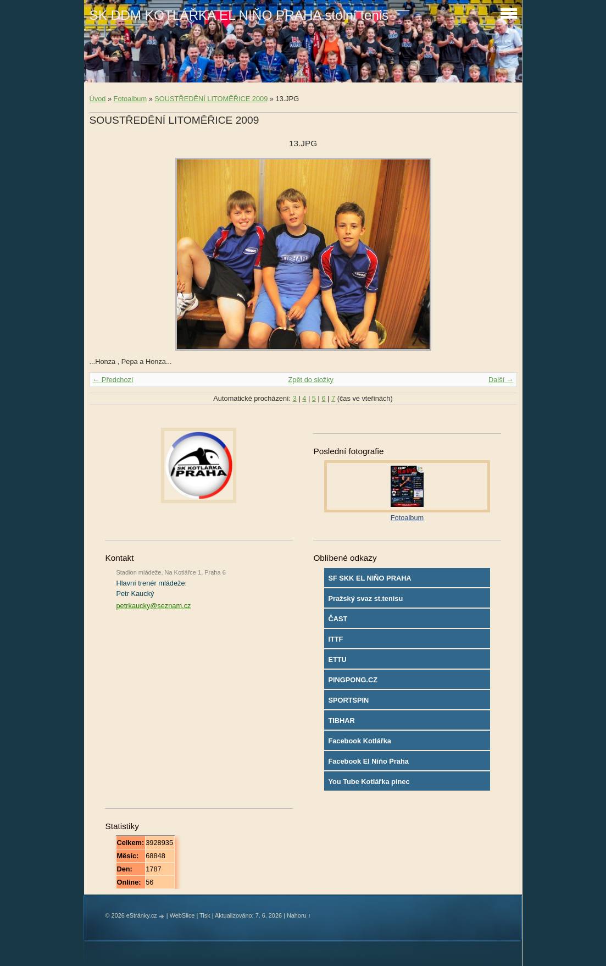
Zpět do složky (310, 380)
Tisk (204, 915)
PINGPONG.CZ (352, 680)
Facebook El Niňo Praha (368, 761)
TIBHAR (341, 720)
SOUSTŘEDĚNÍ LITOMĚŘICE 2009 (211, 99)
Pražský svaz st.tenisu (365, 598)
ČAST (337, 619)
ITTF (335, 639)
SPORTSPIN (348, 700)
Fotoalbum (130, 99)
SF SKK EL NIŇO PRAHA (369, 578)
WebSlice (182, 915)
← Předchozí (113, 380)
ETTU (337, 659)
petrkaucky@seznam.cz (153, 605)
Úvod (98, 99)
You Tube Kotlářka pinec (368, 781)
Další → (501, 380)
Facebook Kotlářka (359, 741)
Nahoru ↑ (299, 915)
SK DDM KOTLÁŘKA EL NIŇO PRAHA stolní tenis (239, 15)
